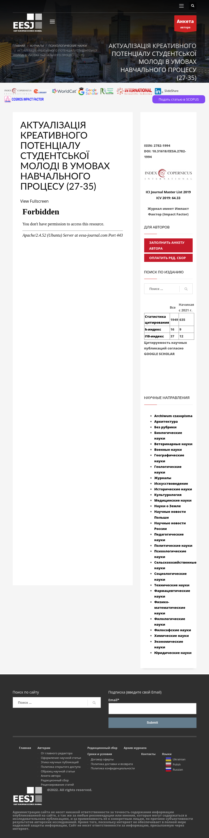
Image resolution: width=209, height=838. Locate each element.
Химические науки (171, 635)
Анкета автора (50, 776)
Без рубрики (165, 427)
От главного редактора (56, 753)
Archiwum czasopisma (173, 416)
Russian (174, 769)
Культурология (168, 494)
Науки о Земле (167, 506)
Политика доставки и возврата (112, 764)
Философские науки (172, 630)
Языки (167, 754)
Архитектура (166, 421)
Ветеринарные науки (173, 444)
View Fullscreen (35, 201)
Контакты (148, 754)
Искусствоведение (171, 483)
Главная (25, 748)
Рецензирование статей (57, 784)
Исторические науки (173, 489)
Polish (173, 764)
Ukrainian (175, 759)
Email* (152, 706)
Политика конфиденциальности (113, 768)
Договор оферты (102, 759)
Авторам (44, 748)
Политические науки (173, 545)
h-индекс (153, 329)
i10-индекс (154, 336)
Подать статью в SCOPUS (179, 99)
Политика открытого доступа (60, 767)
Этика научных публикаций (60, 762)
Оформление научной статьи (61, 758)
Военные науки (168, 449)
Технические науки (172, 585)
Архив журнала (135, 748)
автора (185, 24)
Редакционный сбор (55, 780)
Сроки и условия (100, 754)
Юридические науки (173, 652)
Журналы (162, 478)
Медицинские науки (173, 500)
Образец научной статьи (58, 771)
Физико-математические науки (169, 607)
